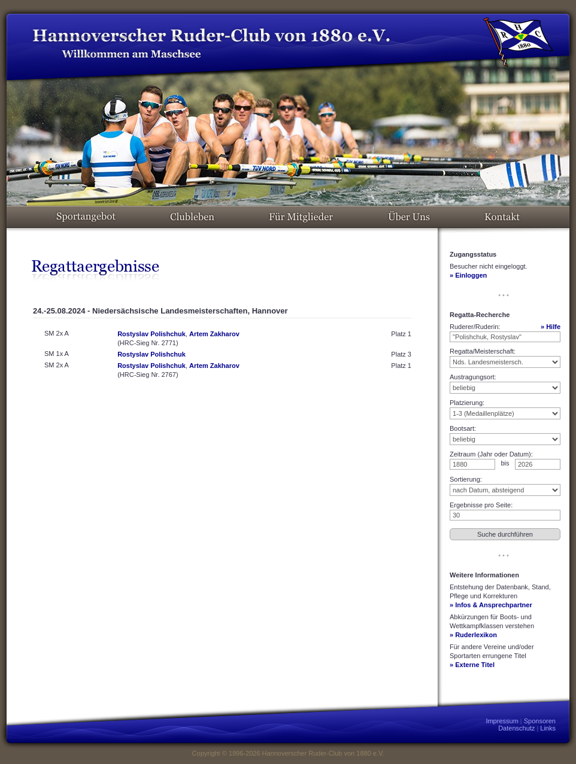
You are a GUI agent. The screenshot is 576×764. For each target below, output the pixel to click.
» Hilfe (550, 326)
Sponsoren (540, 721)
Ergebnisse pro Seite (480, 505)
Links (548, 728)
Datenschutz (516, 728)
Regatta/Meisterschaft (482, 351)
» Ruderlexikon (473, 634)
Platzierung (466, 402)
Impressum (502, 721)
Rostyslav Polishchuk (151, 333)
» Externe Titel (472, 664)
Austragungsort (472, 377)
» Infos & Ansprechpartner (491, 604)
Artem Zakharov (214, 333)
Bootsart (462, 428)
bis (505, 463)
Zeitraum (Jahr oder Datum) (490, 454)
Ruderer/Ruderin (474, 326)
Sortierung (465, 479)
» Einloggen (468, 275)
